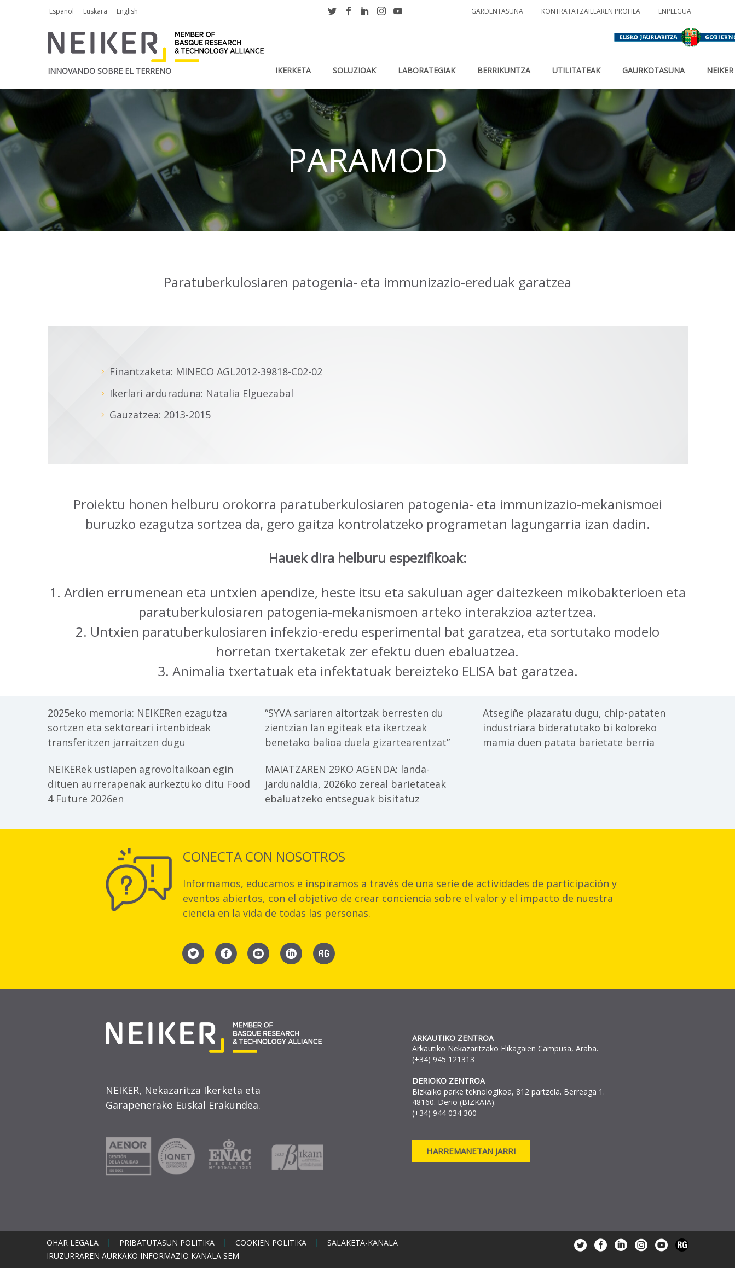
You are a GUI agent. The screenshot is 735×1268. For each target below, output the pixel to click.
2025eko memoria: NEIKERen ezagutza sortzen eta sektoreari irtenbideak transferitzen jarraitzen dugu (137, 727)
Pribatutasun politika (167, 1243)
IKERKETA (293, 70)
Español (61, 11)
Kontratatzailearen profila (590, 11)
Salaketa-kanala (362, 1243)
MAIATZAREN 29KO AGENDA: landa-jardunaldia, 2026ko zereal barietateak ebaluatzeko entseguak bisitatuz (355, 784)
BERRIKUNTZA (503, 70)
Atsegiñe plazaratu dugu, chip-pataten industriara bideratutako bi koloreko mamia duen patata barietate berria (574, 727)
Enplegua (674, 11)
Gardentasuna (497, 11)
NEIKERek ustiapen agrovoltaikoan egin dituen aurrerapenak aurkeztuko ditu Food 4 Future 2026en (149, 784)
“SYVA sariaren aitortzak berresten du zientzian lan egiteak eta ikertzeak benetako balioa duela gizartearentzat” (357, 727)
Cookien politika (270, 1243)
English (127, 11)
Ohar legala (73, 1243)
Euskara (95, 11)
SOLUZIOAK (354, 70)
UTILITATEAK (576, 70)
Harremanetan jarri (471, 1150)
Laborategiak (426, 70)
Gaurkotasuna (653, 70)
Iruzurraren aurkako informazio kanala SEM (143, 1256)
